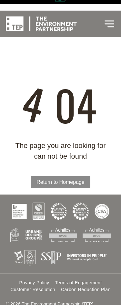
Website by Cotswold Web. (33, 293)
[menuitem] (34, 264)
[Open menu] (109, 13)
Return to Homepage (60, 163)
